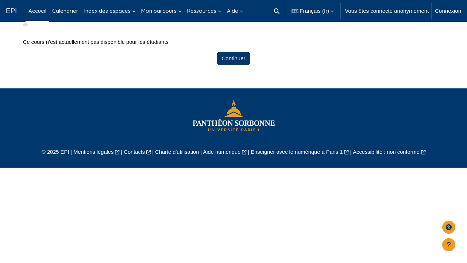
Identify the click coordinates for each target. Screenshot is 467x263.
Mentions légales (90, 163)
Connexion (448, 11)
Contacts (132, 163)
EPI (11, 11)
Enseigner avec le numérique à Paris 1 (298, 163)
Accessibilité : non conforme (390, 163)
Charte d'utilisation (175, 163)
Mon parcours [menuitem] (159, 10)
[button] (276, 11)
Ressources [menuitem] (201, 10)
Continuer (233, 69)
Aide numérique (221, 163)
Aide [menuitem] (232, 10)
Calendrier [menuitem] (65, 10)
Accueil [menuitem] (37, 10)
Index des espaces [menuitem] (107, 10)
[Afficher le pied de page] (448, 244)
